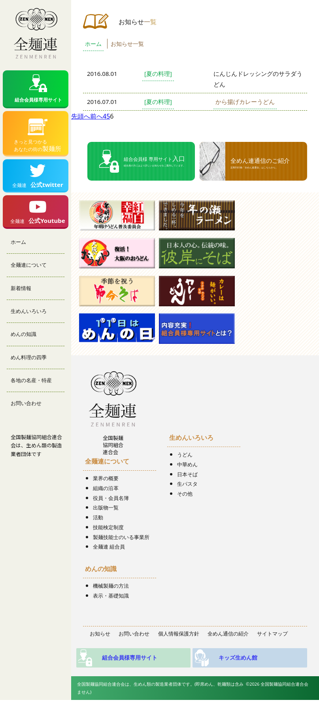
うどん (185, 454)
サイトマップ (272, 633)
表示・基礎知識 (111, 595)
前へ (96, 116)
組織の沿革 (106, 488)
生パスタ (187, 483)
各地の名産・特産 (31, 385)
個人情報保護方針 (178, 633)
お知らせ (100, 633)
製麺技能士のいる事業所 (121, 537)
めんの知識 (23, 339)
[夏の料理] (158, 73)
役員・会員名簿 (111, 498)
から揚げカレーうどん (245, 102)
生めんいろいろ (29, 316)
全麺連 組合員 (109, 546)
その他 (185, 493)
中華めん (187, 464)
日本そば (187, 474)
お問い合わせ (26, 408)
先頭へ (80, 116)
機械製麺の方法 (111, 585)
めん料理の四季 (29, 362)
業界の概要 (106, 478)
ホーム (18, 246)
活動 (98, 517)
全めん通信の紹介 (228, 633)
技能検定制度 (108, 527)
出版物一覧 (106, 507)
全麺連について (29, 269)
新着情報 (21, 292)
